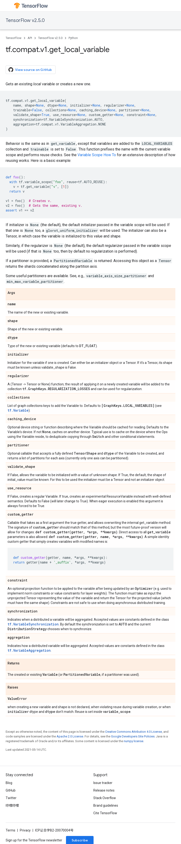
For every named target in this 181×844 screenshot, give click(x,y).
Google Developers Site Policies (133, 736)
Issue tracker (102, 783)
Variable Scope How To (97, 155)
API (30, 38)
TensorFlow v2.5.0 (25, 20)
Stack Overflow (104, 798)
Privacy (25, 830)
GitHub (11, 790)
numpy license (133, 741)
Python (73, 38)
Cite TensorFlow (105, 813)
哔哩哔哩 (12, 805)
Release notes (104, 790)
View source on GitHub (30, 69)
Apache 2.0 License (70, 736)
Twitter (11, 798)
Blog (9, 783)
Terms (10, 830)
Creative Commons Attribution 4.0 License (133, 731)
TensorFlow (13, 38)
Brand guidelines (105, 805)
